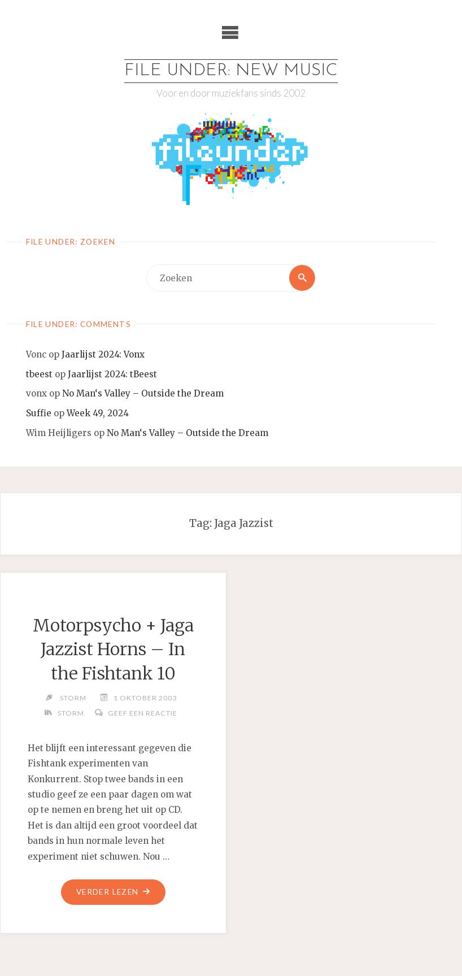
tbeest (39, 374)
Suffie (38, 413)
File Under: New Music (231, 71)
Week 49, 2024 (98, 413)
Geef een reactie (142, 713)
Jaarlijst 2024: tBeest (112, 374)
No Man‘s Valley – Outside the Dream (143, 393)
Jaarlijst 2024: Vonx (103, 354)
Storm (71, 713)
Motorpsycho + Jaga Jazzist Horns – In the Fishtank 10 (113, 649)
